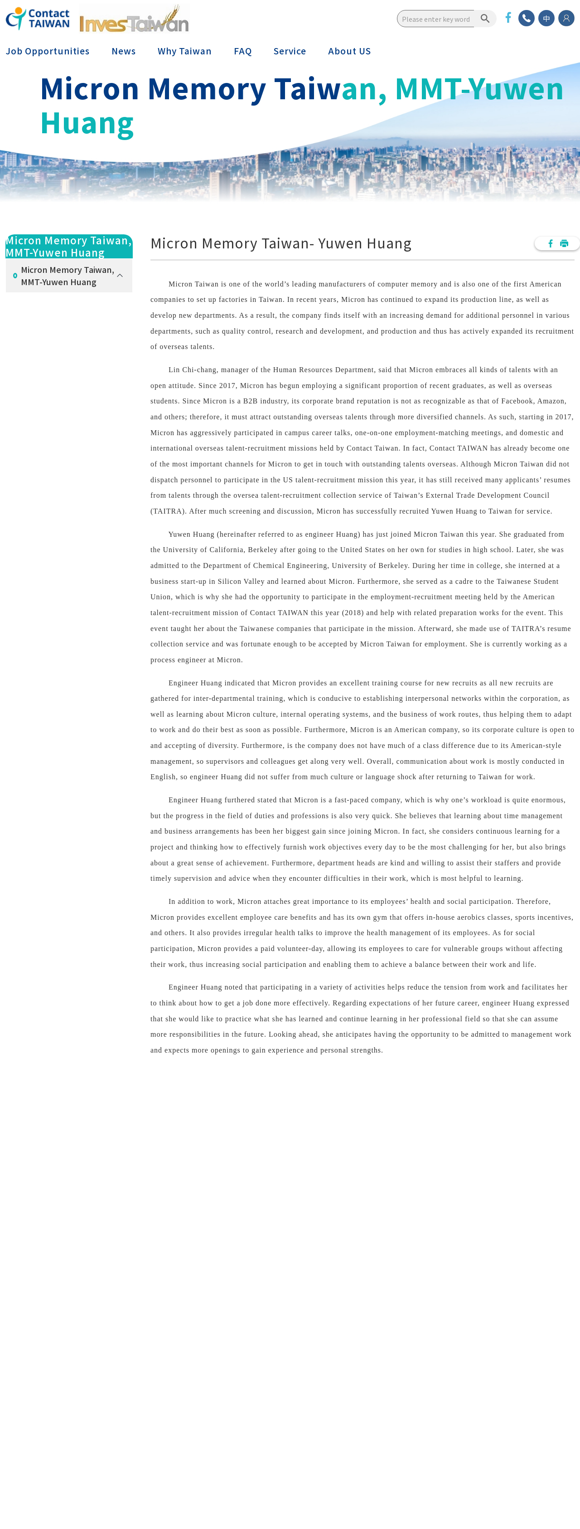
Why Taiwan (185, 50)
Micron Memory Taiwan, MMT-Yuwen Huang (67, 275)
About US (349, 50)
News (123, 50)
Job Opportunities (47, 50)
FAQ (243, 50)
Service (290, 50)
